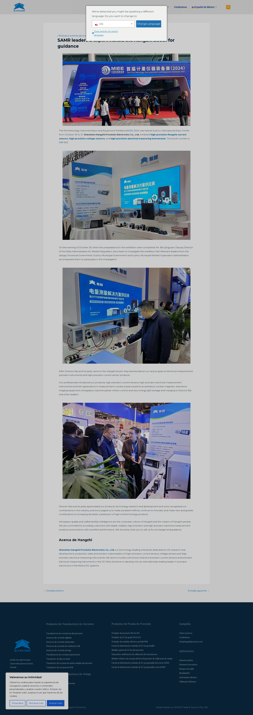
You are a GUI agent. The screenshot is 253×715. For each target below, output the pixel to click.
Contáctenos (180, 7)
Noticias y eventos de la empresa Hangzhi (81, 35)
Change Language (148, 23)
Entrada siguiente (198, 590)
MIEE (130, 130)
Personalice (17, 703)
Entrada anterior (54, 590)
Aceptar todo (55, 703)
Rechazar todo (36, 703)
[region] (37, 691)
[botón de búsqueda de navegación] (228, 7)
